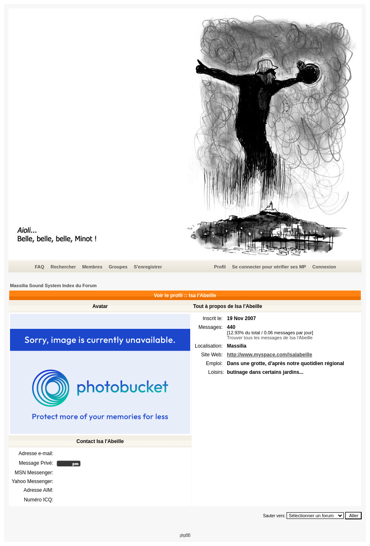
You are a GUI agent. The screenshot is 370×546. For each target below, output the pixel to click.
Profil (220, 266)
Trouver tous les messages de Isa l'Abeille (269, 337)
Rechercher (63, 266)
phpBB (185, 535)
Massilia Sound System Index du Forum (53, 285)
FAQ (39, 266)
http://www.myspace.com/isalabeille (269, 355)
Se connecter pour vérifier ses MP (269, 266)
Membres (92, 266)
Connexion (324, 266)
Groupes (117, 266)
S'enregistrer (148, 266)
